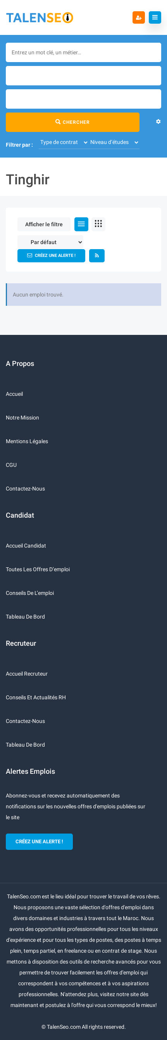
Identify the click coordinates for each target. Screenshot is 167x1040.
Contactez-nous (25, 488)
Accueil (14, 394)
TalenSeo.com (64, 1027)
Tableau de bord (25, 617)
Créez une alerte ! (51, 255)
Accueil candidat (26, 546)
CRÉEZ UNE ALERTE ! (39, 841)
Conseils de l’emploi (30, 593)
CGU (11, 465)
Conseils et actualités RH (36, 697)
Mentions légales (27, 441)
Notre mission (22, 417)
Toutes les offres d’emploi (38, 569)
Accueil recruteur (27, 674)
